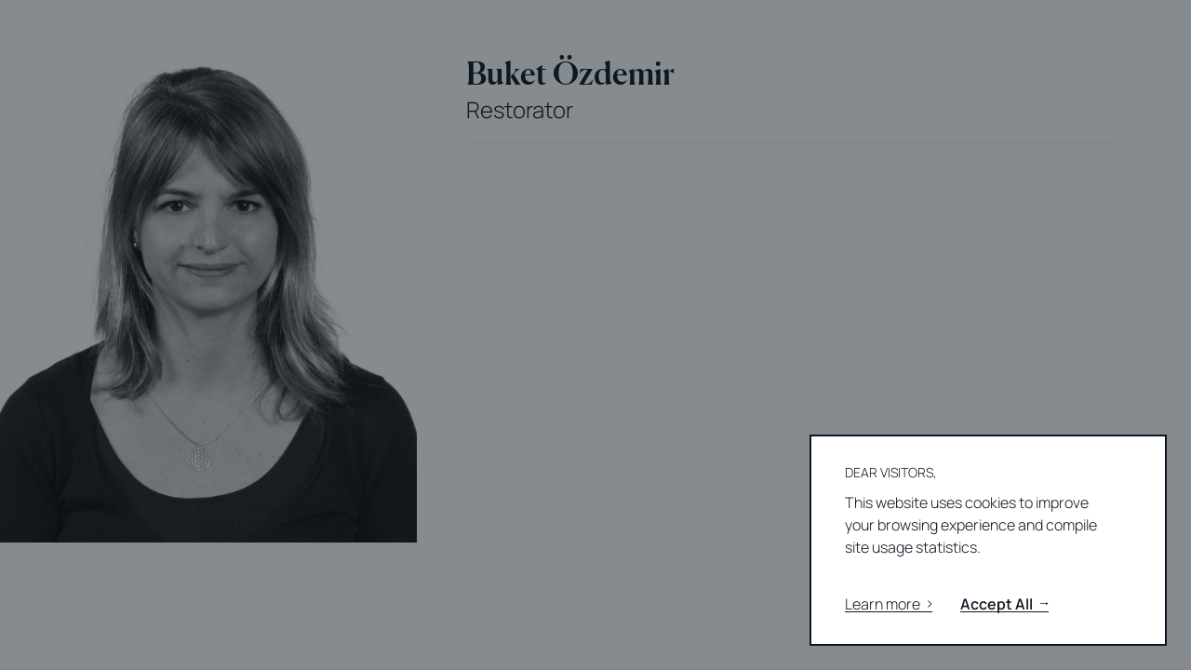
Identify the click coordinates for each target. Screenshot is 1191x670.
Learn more (888, 604)
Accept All (1004, 604)
